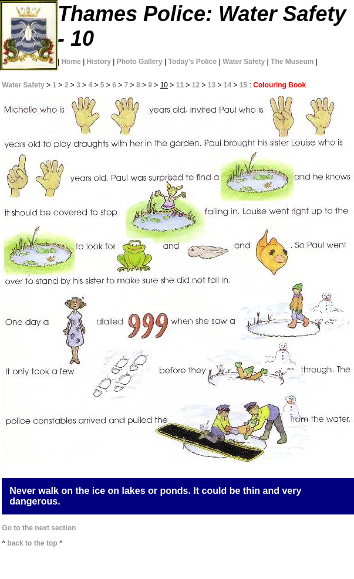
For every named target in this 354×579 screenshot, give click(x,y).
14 (227, 85)
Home (70, 61)
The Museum (292, 61)
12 (196, 85)
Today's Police (192, 61)
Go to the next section (39, 528)
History (99, 61)
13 (211, 85)
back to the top (32, 543)
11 (180, 85)
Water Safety (243, 61)
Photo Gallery (140, 61)
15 (243, 85)
